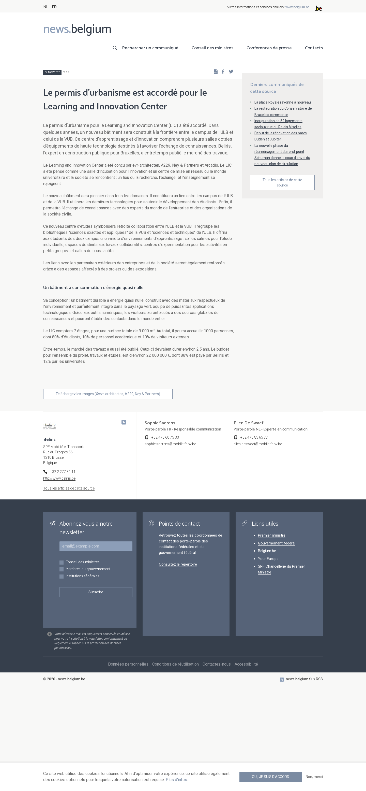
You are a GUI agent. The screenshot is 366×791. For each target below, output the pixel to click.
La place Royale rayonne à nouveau (282, 155)
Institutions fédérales (82, 677)
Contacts (314, 48)
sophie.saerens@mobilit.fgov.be (170, 544)
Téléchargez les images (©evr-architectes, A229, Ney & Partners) (108, 494)
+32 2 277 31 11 (62, 572)
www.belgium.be (297, 7)
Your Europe (268, 659)
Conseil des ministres (212, 48)
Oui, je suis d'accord (270, 777)
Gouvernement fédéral (276, 643)
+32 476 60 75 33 (165, 538)
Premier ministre (271, 635)
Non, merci (314, 777)
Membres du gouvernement (88, 669)
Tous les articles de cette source (282, 235)
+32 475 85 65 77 (254, 538)
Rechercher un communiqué (150, 48)
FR (54, 7)
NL (45, 7)
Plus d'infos (176, 779)
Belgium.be (267, 651)
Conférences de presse (269, 48)
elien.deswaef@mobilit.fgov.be (258, 544)
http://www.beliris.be (59, 579)
